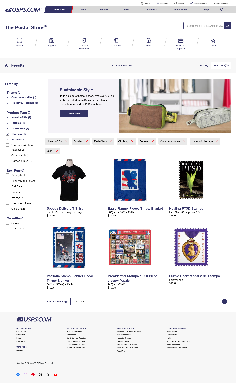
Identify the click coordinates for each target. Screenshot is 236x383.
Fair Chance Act (173, 344)
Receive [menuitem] (104, 9)
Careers (19, 350)
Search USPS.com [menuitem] (222, 9)
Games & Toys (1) (21, 160)
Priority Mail (18, 175)
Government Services (76, 344)
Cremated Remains (22, 202)
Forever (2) (18, 139)
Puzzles (78, 141)
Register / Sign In (221, 3)
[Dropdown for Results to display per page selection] (78, 301)
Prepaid (15, 191)
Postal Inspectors (124, 335)
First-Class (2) (20, 128)
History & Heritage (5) (24, 102)
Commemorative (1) (23, 97)
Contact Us (21, 331)
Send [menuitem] (84, 9)
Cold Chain (18, 208)
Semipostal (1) (19, 155)
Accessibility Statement (177, 348)
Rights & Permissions (76, 348)
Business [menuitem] (152, 9)
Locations (164, 3)
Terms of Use (172, 335)
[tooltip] (19, 92)
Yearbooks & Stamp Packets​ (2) (22, 147)
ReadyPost (17, 197)
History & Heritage (202, 141)
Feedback (20, 341)
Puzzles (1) (18, 122)
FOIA (169, 338)
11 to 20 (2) (17, 228)
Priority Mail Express (23, 180)
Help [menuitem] (206, 9)
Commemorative (170, 141)
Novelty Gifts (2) (21, 117)
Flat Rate (16, 186)
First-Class (101, 141)
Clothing (123, 141)
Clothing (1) (18, 133)
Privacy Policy (173, 331)
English (144, 3)
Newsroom (71, 335)
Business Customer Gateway (129, 331)
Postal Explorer (123, 341)
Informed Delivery (200, 3)
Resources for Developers (127, 348)
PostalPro (121, 351)
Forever (144, 141)
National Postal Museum (127, 344)
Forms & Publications (76, 341)
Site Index (20, 335)
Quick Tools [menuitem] (59, 9)
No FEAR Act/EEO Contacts (178, 341)
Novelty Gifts (55, 141)
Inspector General (124, 338)
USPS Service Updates (76, 338)
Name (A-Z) (219, 65)
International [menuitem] (180, 9)
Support (181, 3)
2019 (50, 151)
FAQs (18, 338)
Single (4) (16, 222)
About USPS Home (74, 331)
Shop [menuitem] (126, 9)
